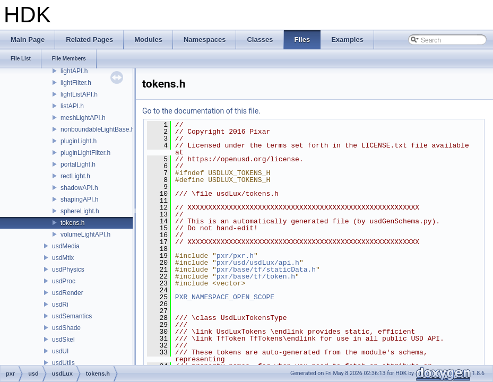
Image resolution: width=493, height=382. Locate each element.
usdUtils (63, 363)
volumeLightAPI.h (85, 234)
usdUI (60, 351)
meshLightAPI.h (83, 117)
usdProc (63, 281)
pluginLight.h (78, 141)
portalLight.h (78, 164)
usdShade (66, 328)
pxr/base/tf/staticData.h (266, 269)
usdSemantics (72, 316)
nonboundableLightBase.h (97, 129)
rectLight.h (75, 176)
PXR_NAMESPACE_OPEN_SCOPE (224, 297)
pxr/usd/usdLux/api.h (258, 262)
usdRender (67, 293)
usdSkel (63, 339)
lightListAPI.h (79, 94)
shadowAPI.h (79, 188)
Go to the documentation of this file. (201, 111)
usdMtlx (63, 258)
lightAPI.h (74, 71)
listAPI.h (72, 106)
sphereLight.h (79, 211)
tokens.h (72, 223)
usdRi (60, 304)
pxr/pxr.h (235, 256)
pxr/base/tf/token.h (256, 276)
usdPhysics (68, 269)
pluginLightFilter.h (85, 153)
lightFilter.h (75, 82)
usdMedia (66, 246)
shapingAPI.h (79, 199)
